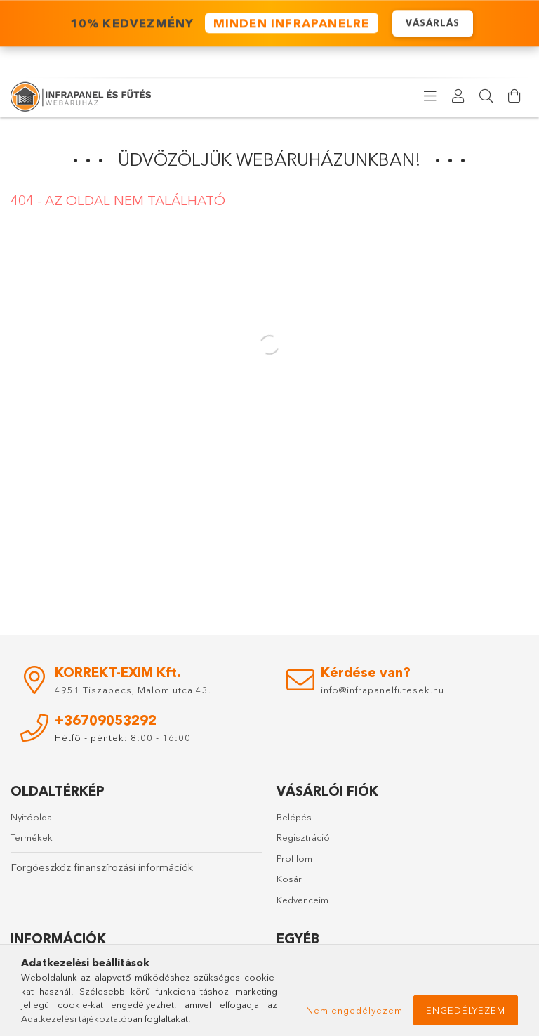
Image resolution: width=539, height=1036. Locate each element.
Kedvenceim (302, 899)
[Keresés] (486, 96)
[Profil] (458, 96)
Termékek (32, 837)
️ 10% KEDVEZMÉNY (222, 24)
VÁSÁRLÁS (433, 23)
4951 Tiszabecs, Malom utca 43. (133, 689)
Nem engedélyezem (354, 1010)
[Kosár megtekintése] (514, 96)
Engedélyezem (465, 1010)
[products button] (430, 96)
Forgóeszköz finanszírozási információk (102, 867)
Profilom (294, 858)
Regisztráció (303, 837)
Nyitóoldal (32, 816)
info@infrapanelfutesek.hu (382, 689)
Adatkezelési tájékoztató (74, 1018)
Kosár (289, 878)
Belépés (294, 816)
